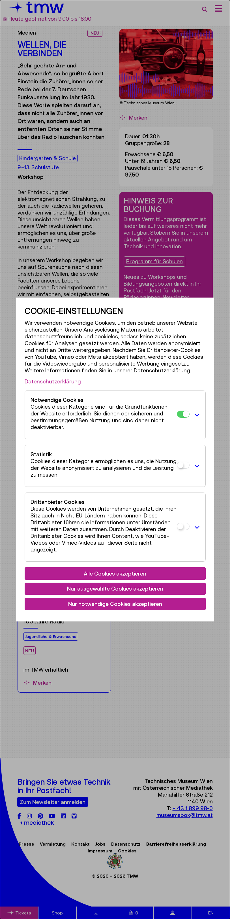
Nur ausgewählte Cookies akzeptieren (115, 588)
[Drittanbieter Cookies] (183, 526)
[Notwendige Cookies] (183, 414)
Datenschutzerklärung (53, 381)
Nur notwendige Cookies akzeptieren (115, 604)
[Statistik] (183, 465)
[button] (196, 414)
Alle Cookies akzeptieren (115, 573)
